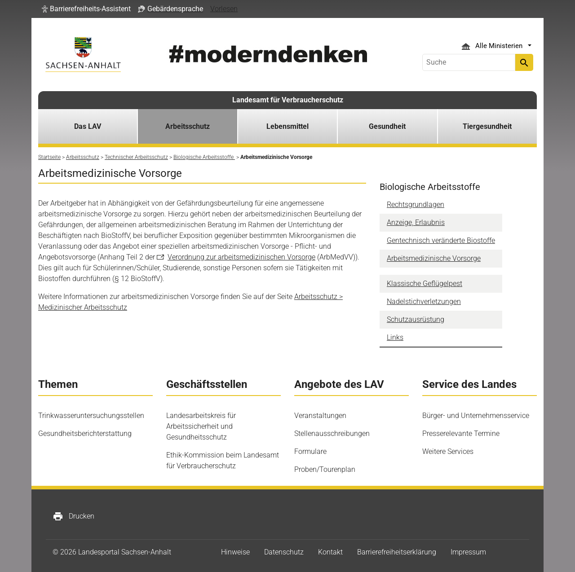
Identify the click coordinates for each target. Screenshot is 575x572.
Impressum (468, 552)
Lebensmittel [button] (287, 126)
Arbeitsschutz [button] (187, 126)
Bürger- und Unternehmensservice (475, 415)
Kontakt (330, 552)
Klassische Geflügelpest (424, 283)
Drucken (73, 516)
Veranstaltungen (320, 415)
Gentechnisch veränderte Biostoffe (441, 240)
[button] (86, 9)
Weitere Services (447, 451)
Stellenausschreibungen (332, 433)
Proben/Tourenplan (324, 469)
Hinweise (235, 552)
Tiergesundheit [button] (487, 126)
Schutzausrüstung (415, 319)
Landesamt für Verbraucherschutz (287, 100)
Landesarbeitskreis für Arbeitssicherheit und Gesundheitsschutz (201, 426)
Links (395, 337)
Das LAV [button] (87, 126)
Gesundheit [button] (387, 126)
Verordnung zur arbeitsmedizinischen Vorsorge (241, 257)
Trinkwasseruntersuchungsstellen (91, 415)
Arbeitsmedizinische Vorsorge (434, 258)
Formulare (310, 451)
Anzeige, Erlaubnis (416, 222)
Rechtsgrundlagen (415, 204)
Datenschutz (284, 552)
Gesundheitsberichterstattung (85, 433)
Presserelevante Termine (461, 433)
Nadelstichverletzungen (424, 301)
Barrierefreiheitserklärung (396, 552)
